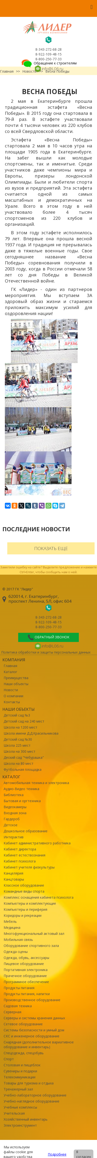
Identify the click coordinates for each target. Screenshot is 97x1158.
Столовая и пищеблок (22, 1065)
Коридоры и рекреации (22, 915)
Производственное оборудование (32, 1000)
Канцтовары (14, 879)
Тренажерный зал (18, 1089)
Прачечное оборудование (25, 975)
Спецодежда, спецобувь (24, 1053)
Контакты (12, 702)
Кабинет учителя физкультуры (29, 867)
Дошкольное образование (26, 831)
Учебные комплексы (20, 1107)
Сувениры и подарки (20, 1071)
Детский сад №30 (18, 739)
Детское (10, 825)
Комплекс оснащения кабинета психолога (38, 897)
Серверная (12, 1012)
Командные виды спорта (24, 891)
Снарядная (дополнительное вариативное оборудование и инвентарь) (39, 1044)
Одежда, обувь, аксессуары (26, 957)
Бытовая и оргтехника (22, 801)
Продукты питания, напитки (27, 994)
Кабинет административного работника (37, 843)
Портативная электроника (26, 969)
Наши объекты (16, 684)
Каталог (10, 671)
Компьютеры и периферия (25, 909)
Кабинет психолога (20, 861)
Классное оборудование (24, 885)
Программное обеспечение (26, 981)
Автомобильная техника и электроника (36, 782)
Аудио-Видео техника (21, 788)
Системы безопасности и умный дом (34, 1030)
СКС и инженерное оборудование (31, 1036)
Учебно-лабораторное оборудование (35, 1095)
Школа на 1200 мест (20, 727)
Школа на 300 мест (19, 751)
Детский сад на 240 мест (24, 721)
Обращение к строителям (49, 63)
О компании (13, 696)
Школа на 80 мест (18, 763)
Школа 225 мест (17, 745)
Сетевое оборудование (23, 1024)
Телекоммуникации (19, 1077)
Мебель (10, 921)
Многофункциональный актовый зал (34, 933)
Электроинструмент (20, 1125)
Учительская (14, 1113)
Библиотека (14, 795)
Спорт (9, 1059)
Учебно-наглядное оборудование (31, 1101)
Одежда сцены (16, 951)
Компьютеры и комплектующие (30, 903)
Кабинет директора (20, 849)
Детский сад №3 (17, 715)
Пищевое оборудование (24, 963)
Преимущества (16, 678)
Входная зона (15, 813)
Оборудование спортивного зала (31, 945)
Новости (11, 690)
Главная (10, 665)
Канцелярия (13, 873)
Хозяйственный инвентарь (26, 1119)
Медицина (12, 927)
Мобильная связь (18, 939)
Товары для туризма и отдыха (29, 1083)
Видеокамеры (15, 807)
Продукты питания (19, 988)
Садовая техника (18, 1006)
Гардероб (12, 819)
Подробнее (57, 1154)
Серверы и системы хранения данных (34, 1018)
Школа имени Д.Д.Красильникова (31, 733)
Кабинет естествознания (24, 855)
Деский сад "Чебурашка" (24, 757)
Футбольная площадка (22, 769)
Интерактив (14, 837)
